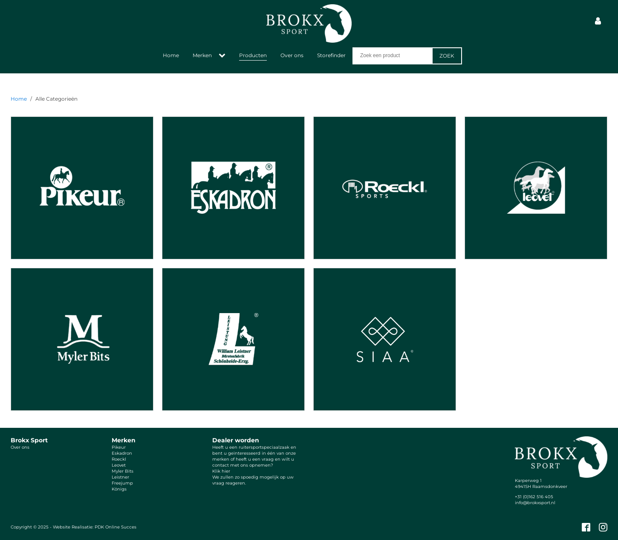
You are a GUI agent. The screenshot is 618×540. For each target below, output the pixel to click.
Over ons (291, 55)
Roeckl (119, 459)
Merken (202, 55)
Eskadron (122, 453)
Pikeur (119, 447)
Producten (253, 55)
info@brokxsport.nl (535, 502)
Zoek (446, 55)
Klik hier (221, 471)
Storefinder (331, 55)
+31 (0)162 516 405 (534, 496)
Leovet (119, 465)
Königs (119, 489)
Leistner (120, 477)
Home (171, 55)
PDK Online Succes (115, 527)
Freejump (122, 483)
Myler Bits (122, 471)
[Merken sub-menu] (224, 56)
